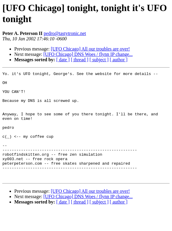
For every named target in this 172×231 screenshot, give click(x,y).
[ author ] (119, 59)
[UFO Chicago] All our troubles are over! (90, 48)
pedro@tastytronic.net (65, 33)
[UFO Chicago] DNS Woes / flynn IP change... (88, 54)
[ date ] (63, 59)
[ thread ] (79, 59)
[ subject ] (99, 59)
